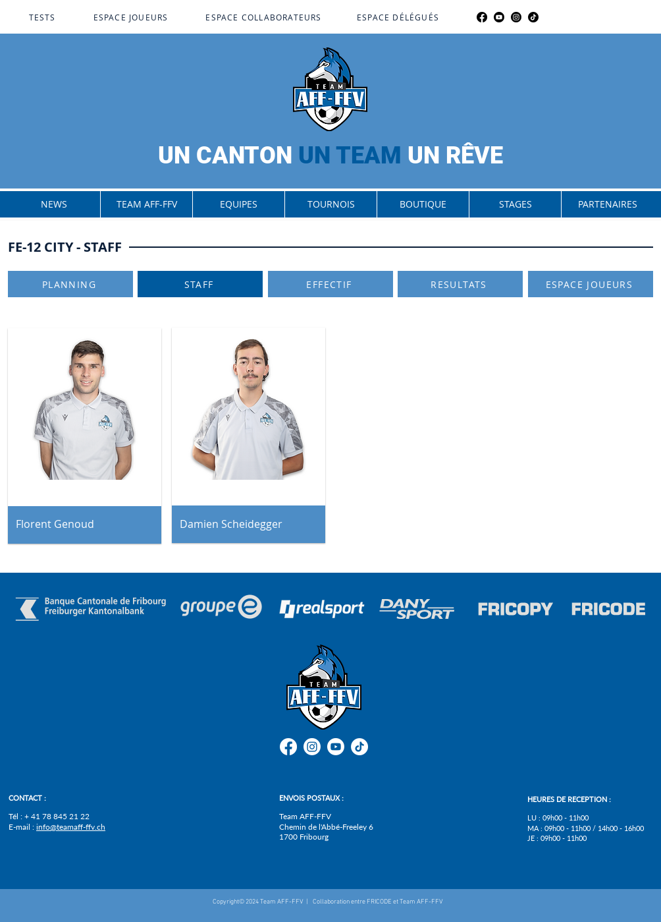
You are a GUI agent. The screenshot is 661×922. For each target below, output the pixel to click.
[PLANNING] (70, 284)
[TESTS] (43, 17)
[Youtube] (499, 17)
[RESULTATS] (460, 284)
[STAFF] (200, 284)
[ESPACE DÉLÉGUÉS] (399, 17)
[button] (146, 204)
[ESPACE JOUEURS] (132, 17)
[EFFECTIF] (330, 284)
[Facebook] (482, 17)
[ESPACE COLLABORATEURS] (265, 17)
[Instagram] (516, 17)
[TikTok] (533, 17)
